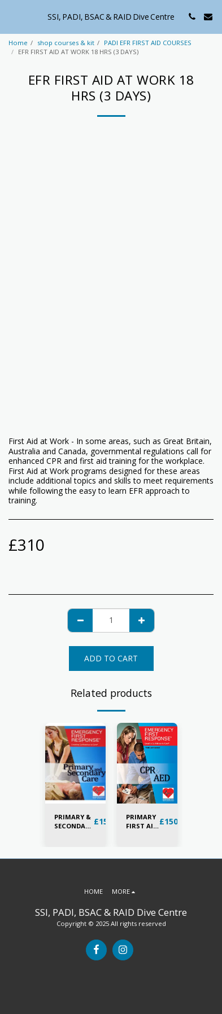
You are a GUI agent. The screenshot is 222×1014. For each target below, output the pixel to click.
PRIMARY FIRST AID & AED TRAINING (142, 822)
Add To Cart (111, 658)
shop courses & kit (65, 42)
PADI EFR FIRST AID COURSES (147, 42)
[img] (75, 763)
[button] (12, 16)
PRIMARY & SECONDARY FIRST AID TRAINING (74, 822)
